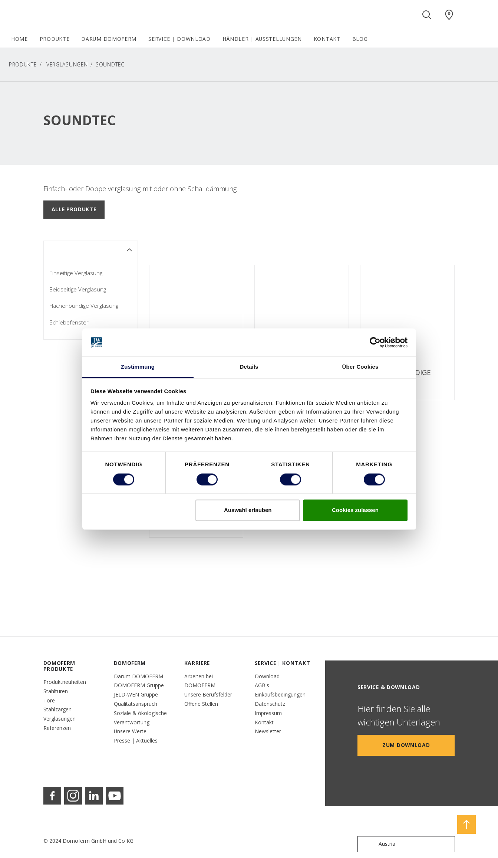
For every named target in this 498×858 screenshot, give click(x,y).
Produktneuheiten (64, 681)
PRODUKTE (23, 64)
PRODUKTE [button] (55, 38)
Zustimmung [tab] (138, 367)
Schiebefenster (69, 322)
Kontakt (264, 722)
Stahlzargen (57, 709)
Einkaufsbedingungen (280, 694)
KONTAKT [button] (327, 38)
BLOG (360, 38)
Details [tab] (249, 367)
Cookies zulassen (355, 510)
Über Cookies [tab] (360, 367)
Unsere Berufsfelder (208, 694)
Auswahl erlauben (247, 510)
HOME (19, 38)
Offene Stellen (201, 703)
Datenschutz (270, 703)
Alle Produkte (74, 209)
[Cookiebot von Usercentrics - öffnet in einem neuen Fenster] (375, 342)
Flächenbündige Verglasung (83, 305)
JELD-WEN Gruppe (136, 694)
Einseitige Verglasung (75, 273)
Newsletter (268, 731)
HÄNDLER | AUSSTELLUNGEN (262, 38)
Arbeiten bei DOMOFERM (199, 681)
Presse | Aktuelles (136, 740)
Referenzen (57, 727)
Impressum (268, 713)
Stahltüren (55, 691)
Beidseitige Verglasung (77, 289)
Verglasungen (67, 64)
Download (267, 676)
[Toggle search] (427, 15)
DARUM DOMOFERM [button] (108, 38)
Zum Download (406, 744)
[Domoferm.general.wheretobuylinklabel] (449, 15)
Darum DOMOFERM (138, 676)
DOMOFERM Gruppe (139, 685)
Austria (378, 844)
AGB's (262, 685)
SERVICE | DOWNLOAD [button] (179, 38)
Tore (49, 700)
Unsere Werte (130, 731)
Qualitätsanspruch (135, 703)
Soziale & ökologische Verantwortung (140, 717)
